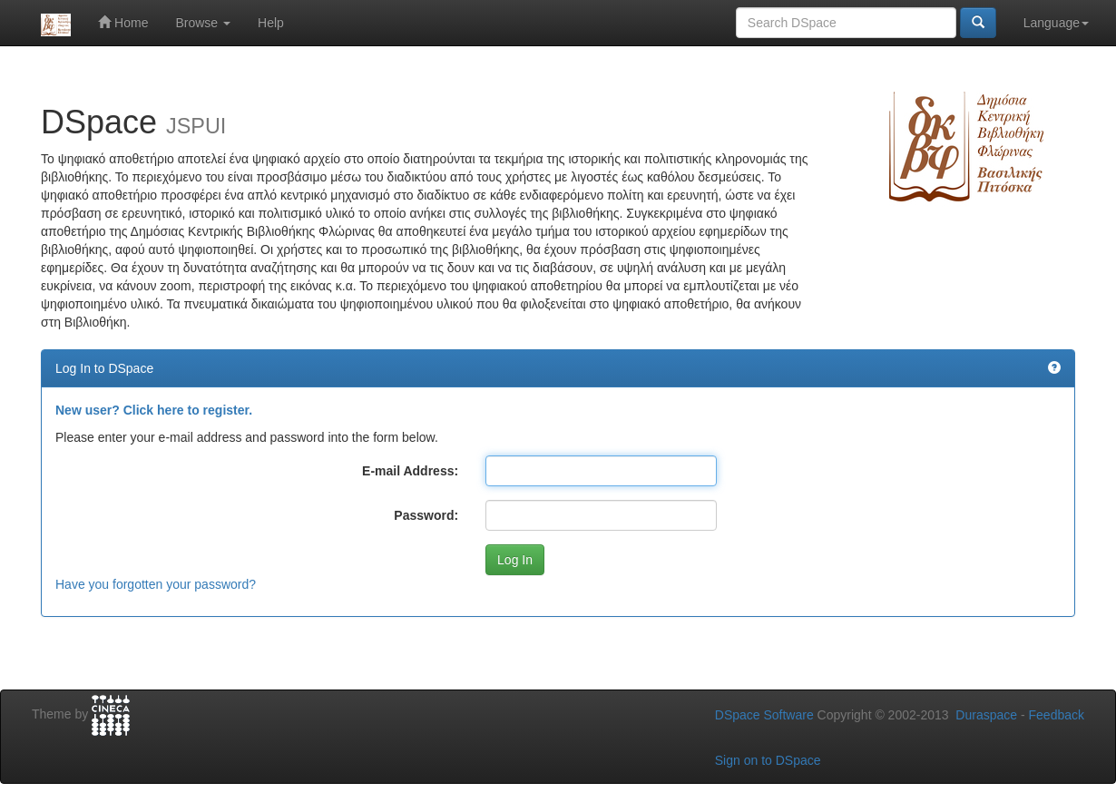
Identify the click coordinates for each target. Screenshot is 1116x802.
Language (1056, 22)
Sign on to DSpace (768, 760)
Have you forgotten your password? (155, 584)
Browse (202, 22)
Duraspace (986, 715)
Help (271, 22)
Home (123, 22)
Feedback (1056, 715)
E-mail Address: (410, 471)
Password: (426, 515)
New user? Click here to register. (153, 410)
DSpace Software (764, 715)
